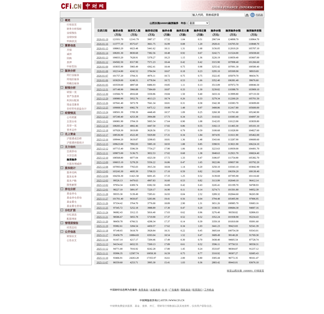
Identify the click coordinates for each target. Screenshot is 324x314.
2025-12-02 (102, 185)
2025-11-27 (102, 198)
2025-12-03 (102, 180)
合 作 (164, 289)
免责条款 (143, 289)
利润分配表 (73, 100)
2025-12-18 (102, 130)
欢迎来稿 (155, 289)
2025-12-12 (102, 148)
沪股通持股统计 (75, 142)
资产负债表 (73, 96)
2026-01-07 (102, 75)
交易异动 (72, 151)
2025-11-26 (102, 203)
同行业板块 (73, 75)
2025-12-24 (102, 112)
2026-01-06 (102, 80)
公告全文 (72, 240)
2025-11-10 (102, 257)
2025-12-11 (102, 153)
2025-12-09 (102, 162)
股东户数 (72, 180)
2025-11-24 (102, 212)
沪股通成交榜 (74, 138)
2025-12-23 (102, 116)
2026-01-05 (102, 84)
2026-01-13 (102, 57)
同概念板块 (73, 83)
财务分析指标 (74, 28)
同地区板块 (73, 79)
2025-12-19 (102, 125)
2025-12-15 (102, 144)
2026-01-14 (102, 53)
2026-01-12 (102, 62)
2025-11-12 (102, 248)
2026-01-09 (102, 66)
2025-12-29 (102, 98)
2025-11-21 (102, 216)
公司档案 (72, 117)
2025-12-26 (102, 103)
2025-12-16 (102, 139)
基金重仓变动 (74, 206)
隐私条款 (186, 289)
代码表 (259, 14)
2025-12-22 (102, 121)
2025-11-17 (102, 235)
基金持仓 (72, 193)
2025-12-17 (102, 135)
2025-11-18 (102, 230)
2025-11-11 (102, 253)
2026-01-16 (102, 43)
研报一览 (72, 92)
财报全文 (72, 236)
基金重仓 (72, 201)
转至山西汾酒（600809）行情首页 (245, 270)
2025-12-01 (102, 189)
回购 (69, 58)
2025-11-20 (102, 221)
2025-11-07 (102, 262)
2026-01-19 (102, 39)
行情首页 (72, 24)
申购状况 (72, 41)
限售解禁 (72, 184)
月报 (69, 49)
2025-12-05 (102, 171)
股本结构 (72, 172)
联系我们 (197, 289)
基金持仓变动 (74, 197)
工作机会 (209, 289)
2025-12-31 (102, 89)
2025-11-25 (102, 207)
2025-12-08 (102, 166)
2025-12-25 (102, 107)
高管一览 (72, 125)
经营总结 (72, 227)
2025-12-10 (102, 157)
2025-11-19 (102, 226)
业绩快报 (72, 37)
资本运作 (72, 129)
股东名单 (72, 176)
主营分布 (72, 121)
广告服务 (174, 289)
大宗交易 (72, 155)
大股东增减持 (74, 163)
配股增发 (72, 218)
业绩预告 (72, 32)
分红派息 (72, 214)
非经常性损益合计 (77, 108)
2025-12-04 (102, 175)
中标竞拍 (72, 66)
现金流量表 (73, 104)
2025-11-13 (102, 244)
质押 (69, 62)
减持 (69, 54)
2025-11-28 (102, 194)
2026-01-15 (102, 48)
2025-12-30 (102, 94)
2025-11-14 (102, 239)
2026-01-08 (102, 71)
